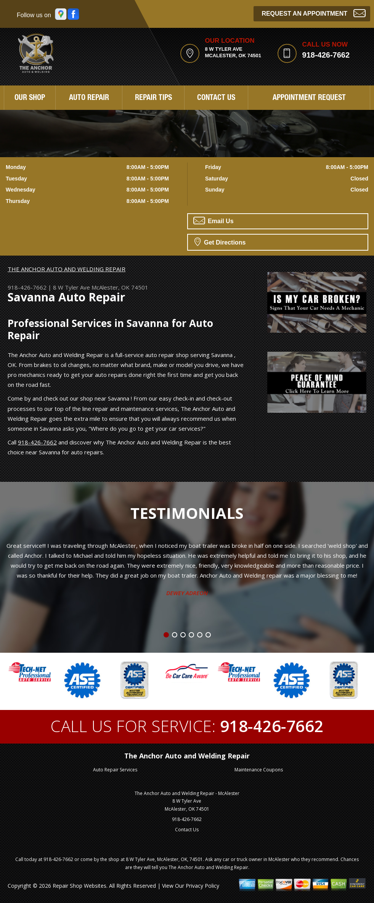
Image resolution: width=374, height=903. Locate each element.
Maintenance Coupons (258, 769)
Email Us (213, 220)
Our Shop (29, 98)
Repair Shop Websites (79, 885)
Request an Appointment (314, 13)
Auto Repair (89, 98)
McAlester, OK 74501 (119, 287)
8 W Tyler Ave (71, 287)
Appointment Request (309, 98)
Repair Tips (153, 98)
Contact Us (216, 98)
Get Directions (220, 241)
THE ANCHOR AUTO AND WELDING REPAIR (66, 269)
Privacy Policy (202, 885)
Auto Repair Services (115, 769)
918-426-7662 (326, 55)
